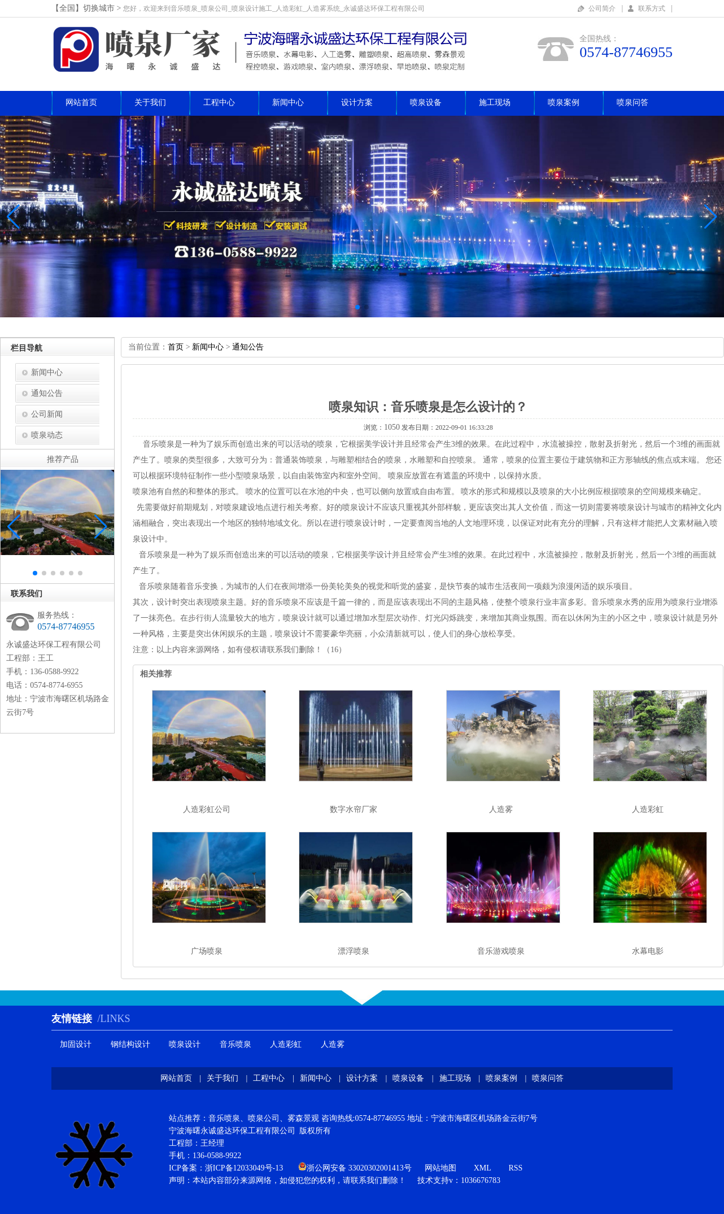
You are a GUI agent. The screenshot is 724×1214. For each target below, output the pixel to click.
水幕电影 (648, 951)
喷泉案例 (563, 102)
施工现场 (495, 102)
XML (482, 1168)
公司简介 (602, 8)
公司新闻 (47, 414)
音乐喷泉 (235, 1044)
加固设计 (75, 1044)
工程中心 (219, 102)
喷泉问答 (632, 102)
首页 (176, 347)
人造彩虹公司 (206, 809)
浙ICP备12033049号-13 (244, 1168)
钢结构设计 (130, 1044)
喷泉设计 (184, 1044)
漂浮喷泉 (353, 951)
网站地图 (440, 1168)
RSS (515, 1168)
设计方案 (357, 102)
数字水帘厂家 (353, 809)
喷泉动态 (47, 435)
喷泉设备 (426, 102)
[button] (710, 216)
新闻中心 (288, 102)
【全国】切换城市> (87, 8)
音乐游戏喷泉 (501, 951)
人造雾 (501, 809)
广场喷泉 (207, 951)
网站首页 (81, 102)
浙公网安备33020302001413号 (359, 1168)
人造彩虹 (648, 809)
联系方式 (651, 8)
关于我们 (150, 102)
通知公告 (47, 393)
